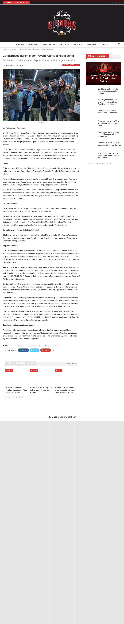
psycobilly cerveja (53, 346)
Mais (104, 44)
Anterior (10, 398)
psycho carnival (41, 346)
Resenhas (91, 44)
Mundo (77, 44)
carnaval (16, 346)
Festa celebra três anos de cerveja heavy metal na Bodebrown (108, 134)
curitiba (24, 346)
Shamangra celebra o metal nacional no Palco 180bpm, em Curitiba (109, 155)
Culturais (64, 44)
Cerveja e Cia (48, 44)
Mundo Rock (75, 64)
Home (20, 44)
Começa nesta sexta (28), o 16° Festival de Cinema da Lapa (108, 123)
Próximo (19, 398)
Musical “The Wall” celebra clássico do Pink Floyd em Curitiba (104, 78)
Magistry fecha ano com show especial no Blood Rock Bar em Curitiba (107, 102)
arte (10, 346)
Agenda (9, 371)
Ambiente (32, 44)
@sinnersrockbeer (67, 417)
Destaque (66, 64)
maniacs (31, 346)
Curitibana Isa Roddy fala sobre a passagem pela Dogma (108, 91)
